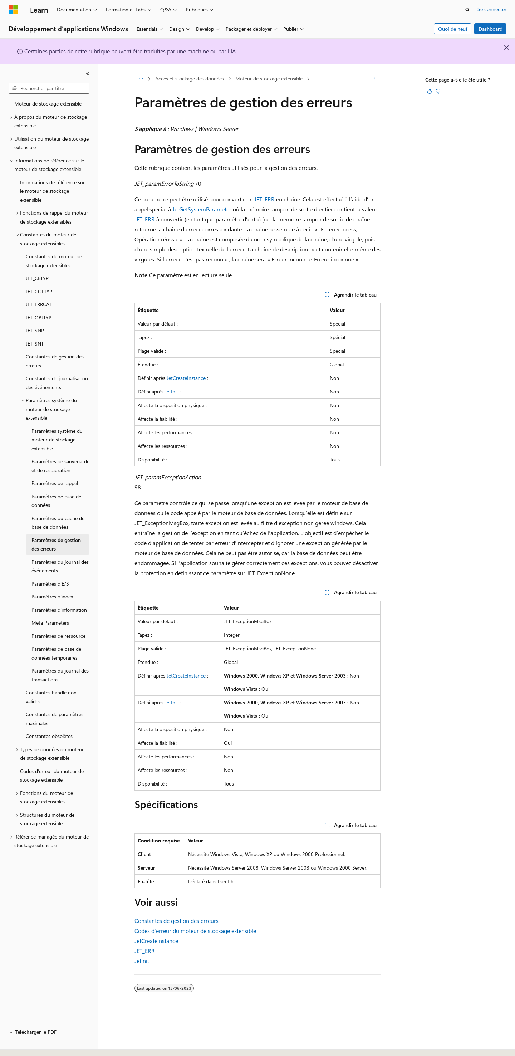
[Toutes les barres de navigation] (140, 79)
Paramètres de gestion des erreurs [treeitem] (56, 544)
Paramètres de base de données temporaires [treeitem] (56, 653)
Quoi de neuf (452, 28)
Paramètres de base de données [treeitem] (56, 501)
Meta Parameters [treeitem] (50, 622)
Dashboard (490, 28)
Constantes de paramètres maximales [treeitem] (54, 719)
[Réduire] (87, 73)
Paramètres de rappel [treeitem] (54, 483)
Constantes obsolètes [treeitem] (49, 736)
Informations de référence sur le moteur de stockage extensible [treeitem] (52, 191)
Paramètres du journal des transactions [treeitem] (60, 675)
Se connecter (491, 9)
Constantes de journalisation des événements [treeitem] (57, 383)
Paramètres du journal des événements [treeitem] (60, 566)
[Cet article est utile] (429, 91)
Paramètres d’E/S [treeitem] (50, 583)
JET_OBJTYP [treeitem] (39, 317)
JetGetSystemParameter (201, 209)
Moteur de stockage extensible (269, 78)
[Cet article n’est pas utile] (438, 91)
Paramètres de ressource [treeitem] (58, 635)
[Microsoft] (13, 9)
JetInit (171, 391)
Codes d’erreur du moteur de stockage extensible (195, 930)
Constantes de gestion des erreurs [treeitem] (55, 361)
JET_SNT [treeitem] (35, 343)
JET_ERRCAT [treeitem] (39, 304)
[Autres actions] (374, 79)
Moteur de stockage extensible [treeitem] (48, 103)
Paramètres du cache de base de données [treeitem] (57, 523)
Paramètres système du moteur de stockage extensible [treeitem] (57, 439)
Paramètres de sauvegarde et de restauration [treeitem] (60, 466)
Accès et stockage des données (189, 78)
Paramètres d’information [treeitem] (59, 609)
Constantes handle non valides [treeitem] (51, 697)
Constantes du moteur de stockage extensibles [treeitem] (54, 261)
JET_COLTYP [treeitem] (39, 291)
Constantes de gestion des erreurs (176, 920)
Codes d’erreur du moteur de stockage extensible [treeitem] (52, 775)
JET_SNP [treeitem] (35, 330)
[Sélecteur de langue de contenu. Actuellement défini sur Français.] (25, 1044)
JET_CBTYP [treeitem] (37, 278)
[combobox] (49, 88)
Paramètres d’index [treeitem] (52, 596)
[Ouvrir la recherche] (467, 9)
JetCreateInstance (186, 378)
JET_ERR (264, 199)
